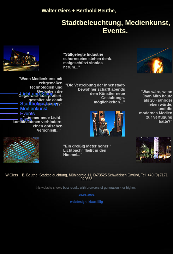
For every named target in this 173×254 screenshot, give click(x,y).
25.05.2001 (86, 194)
